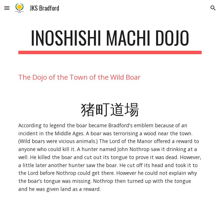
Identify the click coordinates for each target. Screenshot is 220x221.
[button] (7, 8)
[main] (110, 40)
